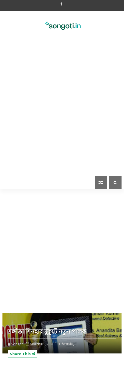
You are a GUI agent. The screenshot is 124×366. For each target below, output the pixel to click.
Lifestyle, (66, 343)
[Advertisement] (62, 110)
